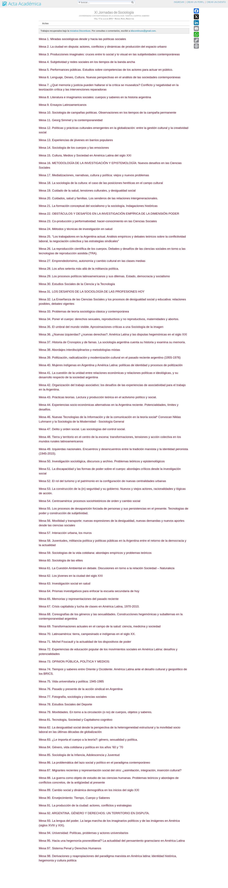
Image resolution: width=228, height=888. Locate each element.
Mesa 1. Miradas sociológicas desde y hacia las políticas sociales (82, 39)
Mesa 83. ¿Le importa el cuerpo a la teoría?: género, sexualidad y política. (88, 739)
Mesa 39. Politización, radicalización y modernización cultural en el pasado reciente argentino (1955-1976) (110, 357)
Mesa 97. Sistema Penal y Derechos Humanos (70, 848)
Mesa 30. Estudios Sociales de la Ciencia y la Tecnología (77, 284)
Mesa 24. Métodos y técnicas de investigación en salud (75, 229)
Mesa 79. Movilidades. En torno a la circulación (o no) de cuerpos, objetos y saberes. (95, 712)
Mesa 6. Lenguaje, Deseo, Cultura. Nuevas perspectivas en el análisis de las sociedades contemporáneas (109, 77)
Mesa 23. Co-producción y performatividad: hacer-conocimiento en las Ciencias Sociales (98, 221)
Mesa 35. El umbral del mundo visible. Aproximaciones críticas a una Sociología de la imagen (101, 326)
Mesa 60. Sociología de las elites (61, 560)
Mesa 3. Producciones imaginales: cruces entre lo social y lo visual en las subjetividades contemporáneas (109, 54)
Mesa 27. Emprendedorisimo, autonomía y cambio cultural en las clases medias (92, 261)
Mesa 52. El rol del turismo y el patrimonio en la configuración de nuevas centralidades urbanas (102, 481)
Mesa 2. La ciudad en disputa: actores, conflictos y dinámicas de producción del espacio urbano (103, 46)
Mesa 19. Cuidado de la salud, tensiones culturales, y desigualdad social (87, 190)
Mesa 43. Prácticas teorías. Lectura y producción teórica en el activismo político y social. (98, 397)
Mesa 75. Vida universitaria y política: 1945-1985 (71, 681)
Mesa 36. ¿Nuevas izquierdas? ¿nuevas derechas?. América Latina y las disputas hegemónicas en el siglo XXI (113, 334)
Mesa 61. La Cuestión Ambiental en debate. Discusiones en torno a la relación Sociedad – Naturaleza (106, 568)
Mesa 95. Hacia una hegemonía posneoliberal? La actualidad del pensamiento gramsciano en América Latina (112, 840)
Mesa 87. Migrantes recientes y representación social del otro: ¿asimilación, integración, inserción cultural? (110, 770)
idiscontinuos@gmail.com (143, 31)
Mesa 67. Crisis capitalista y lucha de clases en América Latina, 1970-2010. (89, 606)
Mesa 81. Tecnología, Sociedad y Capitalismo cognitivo (75, 719)
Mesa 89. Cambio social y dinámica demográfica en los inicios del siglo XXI (89, 790)
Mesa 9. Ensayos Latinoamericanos (62, 104)
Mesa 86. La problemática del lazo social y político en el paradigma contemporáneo (94, 762)
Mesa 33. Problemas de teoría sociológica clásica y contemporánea (84, 311)
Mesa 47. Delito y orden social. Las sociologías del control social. (82, 429)
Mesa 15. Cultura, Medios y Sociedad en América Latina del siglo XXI (85, 155)
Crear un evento (216, 1)
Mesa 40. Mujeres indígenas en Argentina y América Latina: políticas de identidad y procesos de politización (111, 365)
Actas (45, 23)
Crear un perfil (195, 1)
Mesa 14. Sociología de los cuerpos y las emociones (74, 147)
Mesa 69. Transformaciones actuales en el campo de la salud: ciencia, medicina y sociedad (100, 626)
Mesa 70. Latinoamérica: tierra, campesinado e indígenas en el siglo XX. (87, 634)
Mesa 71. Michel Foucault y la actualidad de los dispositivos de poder (85, 641)
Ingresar (179, 1)
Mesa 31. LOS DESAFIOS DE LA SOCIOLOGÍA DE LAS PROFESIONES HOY (91, 291)
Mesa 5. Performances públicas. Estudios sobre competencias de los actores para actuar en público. (106, 69)
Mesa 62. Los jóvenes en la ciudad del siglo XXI (71, 575)
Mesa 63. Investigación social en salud (64, 583)
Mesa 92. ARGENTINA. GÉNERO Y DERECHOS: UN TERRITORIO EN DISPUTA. (94, 813)
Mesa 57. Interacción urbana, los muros (65, 533)
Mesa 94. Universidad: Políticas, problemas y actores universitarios (83, 833)
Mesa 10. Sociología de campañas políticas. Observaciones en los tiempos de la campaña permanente (107, 112)
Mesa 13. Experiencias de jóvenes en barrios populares (76, 140)
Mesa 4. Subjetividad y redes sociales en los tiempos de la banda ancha (87, 62)
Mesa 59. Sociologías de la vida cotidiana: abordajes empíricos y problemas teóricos (95, 552)
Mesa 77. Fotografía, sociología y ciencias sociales (73, 696)
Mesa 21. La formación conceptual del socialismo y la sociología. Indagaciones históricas (98, 205)
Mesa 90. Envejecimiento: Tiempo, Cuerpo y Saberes (74, 797)
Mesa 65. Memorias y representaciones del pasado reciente (79, 598)
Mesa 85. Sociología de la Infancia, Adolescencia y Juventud (79, 755)
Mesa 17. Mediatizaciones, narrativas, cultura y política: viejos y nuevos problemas (94, 175)
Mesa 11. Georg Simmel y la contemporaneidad (70, 120)
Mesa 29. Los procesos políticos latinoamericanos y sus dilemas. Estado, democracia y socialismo (104, 276)
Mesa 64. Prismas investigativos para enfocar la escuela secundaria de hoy (89, 591)
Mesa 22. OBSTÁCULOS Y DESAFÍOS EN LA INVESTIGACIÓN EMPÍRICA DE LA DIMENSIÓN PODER (109, 213)
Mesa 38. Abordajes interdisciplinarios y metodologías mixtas (79, 349)
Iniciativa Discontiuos (80, 31)
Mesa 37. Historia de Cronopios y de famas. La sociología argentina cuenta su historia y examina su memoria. (112, 342)
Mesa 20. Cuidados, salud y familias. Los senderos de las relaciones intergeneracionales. (98, 198)
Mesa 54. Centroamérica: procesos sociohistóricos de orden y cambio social (89, 501)
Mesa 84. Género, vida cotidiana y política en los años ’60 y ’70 (81, 747)
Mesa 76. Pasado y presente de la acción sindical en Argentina (81, 689)
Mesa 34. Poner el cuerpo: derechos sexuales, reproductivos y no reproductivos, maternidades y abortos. (109, 319)
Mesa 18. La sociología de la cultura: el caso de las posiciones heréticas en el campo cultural (101, 183)
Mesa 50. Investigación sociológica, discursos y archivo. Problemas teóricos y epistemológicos (102, 461)
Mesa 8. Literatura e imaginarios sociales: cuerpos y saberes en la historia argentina (95, 97)
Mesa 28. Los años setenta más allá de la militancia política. (79, 268)
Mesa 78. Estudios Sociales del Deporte (65, 704)
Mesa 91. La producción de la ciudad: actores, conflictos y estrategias (85, 805)
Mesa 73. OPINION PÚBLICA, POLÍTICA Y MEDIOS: (74, 661)
